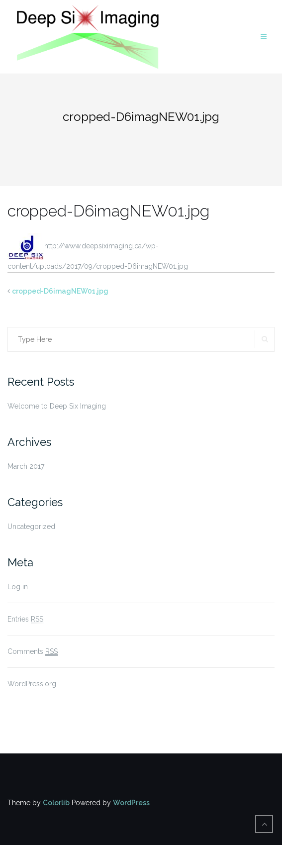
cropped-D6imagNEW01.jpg (60, 291)
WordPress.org (31, 684)
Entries (25, 619)
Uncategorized (31, 526)
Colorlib (56, 803)
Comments (32, 651)
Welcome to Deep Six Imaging (56, 406)
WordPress (131, 803)
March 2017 (25, 466)
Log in (17, 587)
